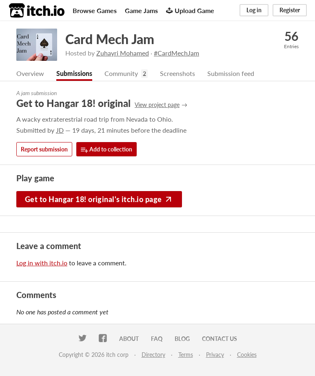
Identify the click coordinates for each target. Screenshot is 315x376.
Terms (185, 354)
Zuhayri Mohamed (122, 53)
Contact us (219, 338)
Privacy (215, 354)
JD (60, 130)
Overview (30, 73)
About (129, 338)
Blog (182, 338)
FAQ (156, 338)
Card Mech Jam (109, 39)
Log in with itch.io (41, 263)
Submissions (74, 73)
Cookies (247, 354)
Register (290, 10)
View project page (157, 104)
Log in (254, 10)
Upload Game (190, 10)
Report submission (44, 149)
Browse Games (95, 10)
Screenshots (177, 73)
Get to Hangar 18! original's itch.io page (99, 199)
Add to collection (106, 150)
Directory (153, 354)
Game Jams (141, 10)
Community (121, 73)
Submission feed (230, 73)
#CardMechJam (176, 53)
